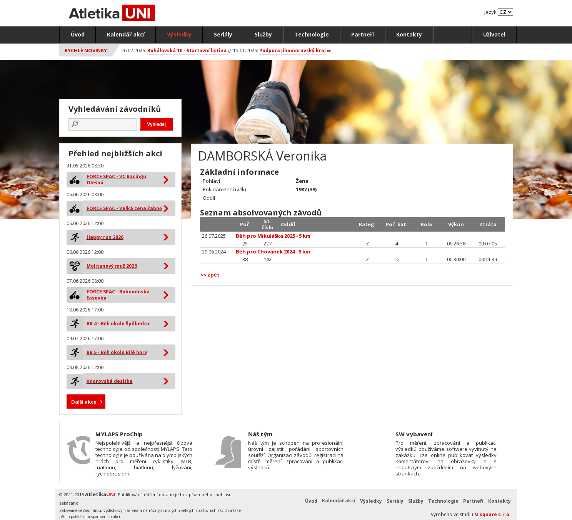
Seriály (223, 34)
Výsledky (179, 34)
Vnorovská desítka (110, 381)
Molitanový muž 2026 (112, 266)
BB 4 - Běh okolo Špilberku (118, 323)
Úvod (78, 34)
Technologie (311, 34)
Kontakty (409, 34)
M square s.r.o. (492, 514)
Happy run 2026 (105, 237)
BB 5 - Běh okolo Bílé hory (117, 352)
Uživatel (494, 34)
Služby (263, 34)
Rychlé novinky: (86, 50)
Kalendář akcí (126, 34)
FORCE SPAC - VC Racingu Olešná (116, 179)
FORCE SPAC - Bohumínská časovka (118, 294)
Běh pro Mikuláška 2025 (265, 235)
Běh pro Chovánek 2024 (265, 251)
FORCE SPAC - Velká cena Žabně (124, 208)
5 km (304, 235)
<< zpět (210, 274)
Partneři (362, 34)
